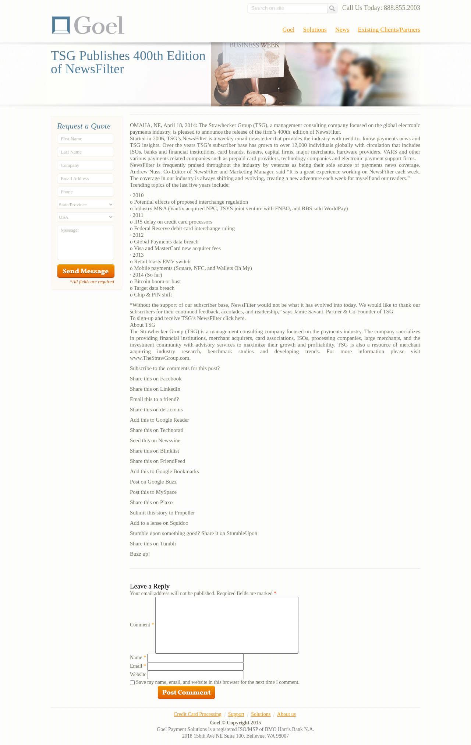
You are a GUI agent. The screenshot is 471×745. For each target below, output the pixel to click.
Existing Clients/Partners (389, 29)
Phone (67, 191)
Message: (70, 230)
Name (138, 657)
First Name (71, 138)
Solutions (315, 29)
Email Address (75, 178)
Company (70, 165)
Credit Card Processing (198, 714)
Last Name (71, 152)
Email (138, 666)
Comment (142, 625)
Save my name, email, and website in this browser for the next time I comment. (218, 682)
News (342, 29)
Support (236, 714)
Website (138, 674)
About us (286, 714)
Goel (88, 25)
